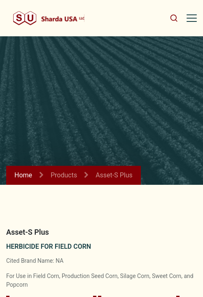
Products (64, 175)
